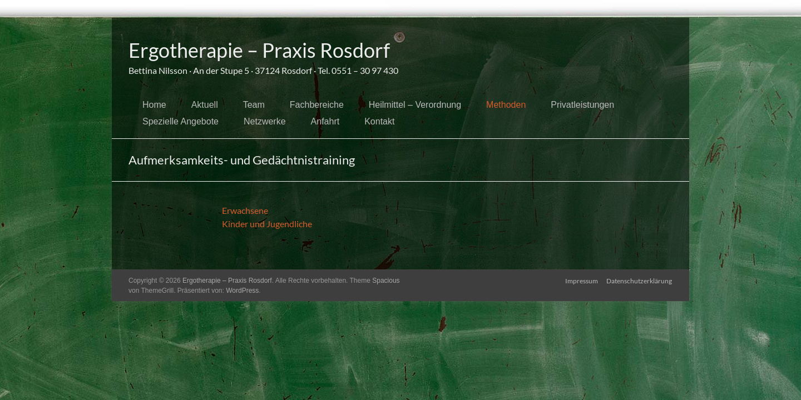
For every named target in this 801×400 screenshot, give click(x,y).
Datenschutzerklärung (640, 280)
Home (154, 104)
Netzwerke (265, 121)
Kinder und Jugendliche (267, 223)
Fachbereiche (317, 104)
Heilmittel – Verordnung (415, 104)
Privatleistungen (582, 104)
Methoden (506, 104)
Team (254, 104)
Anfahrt (325, 121)
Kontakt (379, 121)
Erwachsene (245, 210)
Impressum (581, 280)
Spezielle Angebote (180, 121)
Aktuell (204, 104)
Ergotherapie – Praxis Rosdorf (259, 50)
